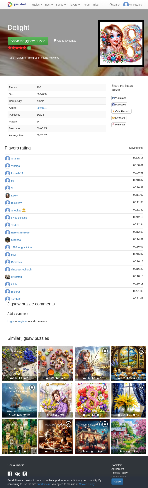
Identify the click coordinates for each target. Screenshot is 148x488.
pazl (13, 254)
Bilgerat (15, 291)
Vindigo (15, 165)
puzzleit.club (44, 484)
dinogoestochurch (21, 269)
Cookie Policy (86, 484)
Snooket (16, 210)
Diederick (16, 262)
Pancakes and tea (55, 424)
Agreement (117, 468)
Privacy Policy (119, 472)
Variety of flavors (55, 351)
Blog (95, 4)
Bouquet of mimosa (129, 388)
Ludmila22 (17, 173)
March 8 (21, 57)
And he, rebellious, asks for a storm (19, 390)
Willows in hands (92, 351)
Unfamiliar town (19, 424)
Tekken (15, 225)
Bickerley (16, 202)
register (22, 321)
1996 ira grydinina (21, 247)
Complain (116, 465)
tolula (14, 284)
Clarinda (16, 239)
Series (61, 4)
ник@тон (16, 276)
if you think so (19, 217)
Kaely (14, 195)
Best (49, 4)
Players (74, 4)
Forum (86, 4)
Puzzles (36, 4)
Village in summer (129, 424)
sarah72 (16, 299)
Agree (117, 481)
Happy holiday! (55, 388)
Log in (11, 321)
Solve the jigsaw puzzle (28, 41)
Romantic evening (92, 424)
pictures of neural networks (43, 57)
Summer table (19, 351)
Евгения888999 (20, 232)
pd (12, 180)
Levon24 (42, 107)
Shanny (15, 158)
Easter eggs (129, 351)
